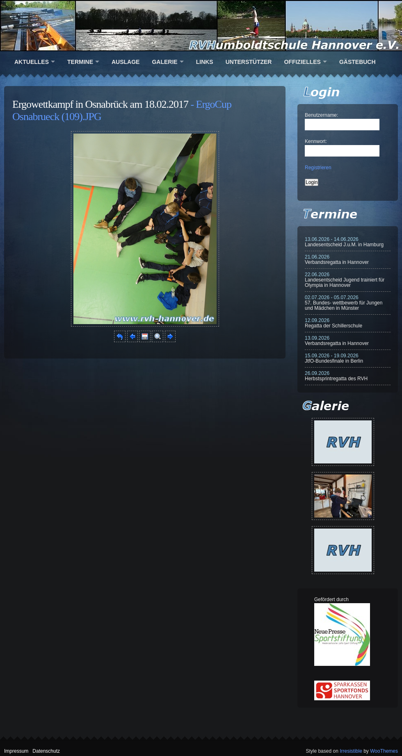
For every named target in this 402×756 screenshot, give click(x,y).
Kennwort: (316, 141)
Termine (80, 62)
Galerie (164, 62)
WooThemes (384, 751)
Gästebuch (357, 62)
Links (204, 62)
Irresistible (351, 751)
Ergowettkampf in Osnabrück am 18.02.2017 (100, 104)
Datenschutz (46, 751)
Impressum (16, 751)
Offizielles (302, 62)
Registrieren (318, 167)
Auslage (125, 62)
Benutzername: (321, 115)
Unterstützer (249, 62)
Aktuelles (31, 62)
